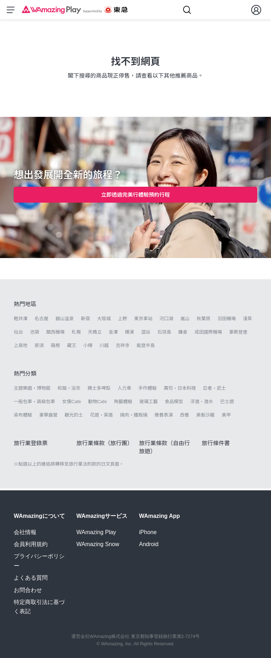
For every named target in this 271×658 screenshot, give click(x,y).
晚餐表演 (164, 416)
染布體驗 (23, 416)
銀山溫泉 (64, 320)
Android (148, 544)
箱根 (55, 347)
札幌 (76, 333)
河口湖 (166, 320)
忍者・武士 (214, 390)
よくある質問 (31, 578)
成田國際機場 (208, 333)
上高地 (21, 347)
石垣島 (164, 333)
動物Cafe (97, 403)
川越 (104, 347)
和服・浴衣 (69, 390)
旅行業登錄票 (31, 445)
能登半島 (146, 347)
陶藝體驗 (123, 403)
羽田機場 (226, 320)
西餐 (184, 416)
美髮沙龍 (205, 416)
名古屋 (41, 320)
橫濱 (129, 333)
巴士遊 (227, 403)
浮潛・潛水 (201, 403)
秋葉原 (203, 320)
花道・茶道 (101, 416)
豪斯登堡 (238, 333)
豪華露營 (48, 416)
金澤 (113, 333)
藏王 (71, 347)
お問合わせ (28, 590)
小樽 (87, 347)
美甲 (226, 416)
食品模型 (174, 403)
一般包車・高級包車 (34, 403)
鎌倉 (182, 333)
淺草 (247, 320)
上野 (122, 320)
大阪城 (104, 320)
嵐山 (184, 320)
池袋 (34, 333)
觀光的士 (74, 416)
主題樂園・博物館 (32, 390)
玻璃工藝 (148, 403)
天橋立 (95, 333)
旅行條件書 (216, 445)
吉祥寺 (123, 347)
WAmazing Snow (98, 544)
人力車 (124, 390)
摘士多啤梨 (99, 390)
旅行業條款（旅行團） (105, 445)
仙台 (18, 333)
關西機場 (55, 333)
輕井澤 (21, 320)
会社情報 (25, 532)
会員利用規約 (31, 544)
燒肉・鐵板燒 (133, 416)
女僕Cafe (71, 403)
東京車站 (143, 320)
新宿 (85, 320)
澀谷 (145, 333)
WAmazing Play (96, 532)
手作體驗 (147, 390)
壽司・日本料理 (180, 390)
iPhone (148, 532)
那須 (39, 347)
